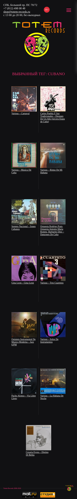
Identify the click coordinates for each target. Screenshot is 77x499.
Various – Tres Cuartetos (52, 283)
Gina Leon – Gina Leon (22, 283)
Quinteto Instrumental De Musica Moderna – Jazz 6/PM (23, 342)
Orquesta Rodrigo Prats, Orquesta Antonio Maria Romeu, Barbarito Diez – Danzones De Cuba (52, 230)
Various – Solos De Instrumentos (49, 340)
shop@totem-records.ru (16, 11)
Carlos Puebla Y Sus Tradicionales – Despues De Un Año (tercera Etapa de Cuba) (52, 117)
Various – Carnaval (20, 113)
